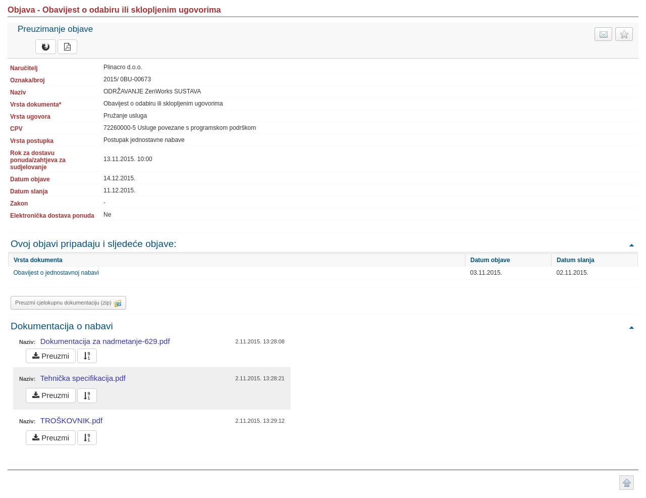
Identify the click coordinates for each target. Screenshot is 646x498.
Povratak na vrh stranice (626, 482)
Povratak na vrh (631, 244)
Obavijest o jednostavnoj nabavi (56, 272)
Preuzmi (50, 356)
